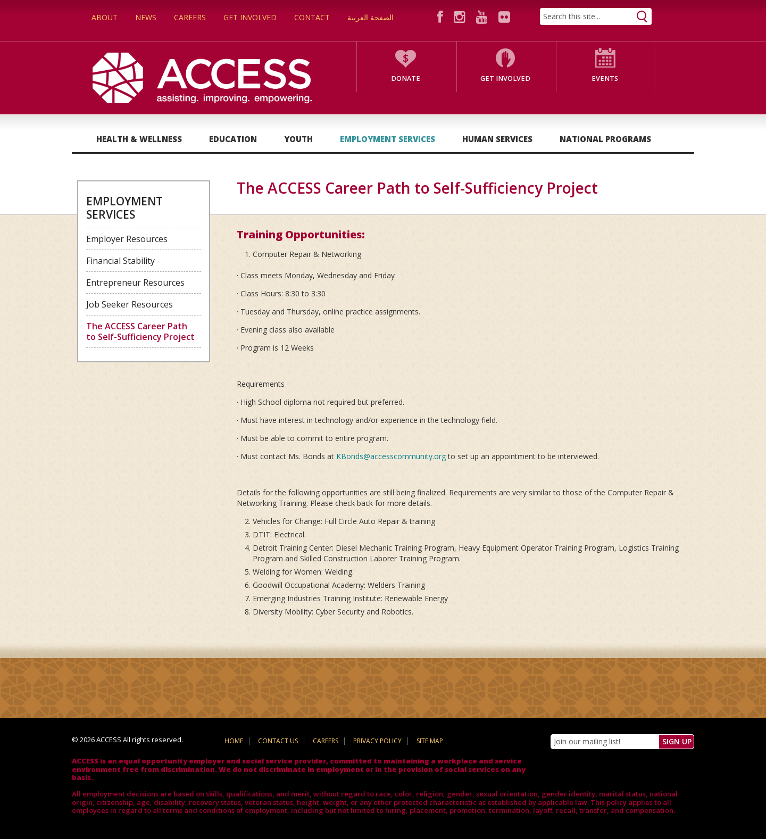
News (145, 17)
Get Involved (250, 17)
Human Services (497, 139)
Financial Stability (120, 261)
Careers (190, 17)
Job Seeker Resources (129, 304)
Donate (405, 78)
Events (605, 78)
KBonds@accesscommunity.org (391, 456)
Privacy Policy (377, 740)
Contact (312, 17)
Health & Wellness (139, 139)
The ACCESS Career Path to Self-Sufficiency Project (140, 331)
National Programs (605, 139)
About (104, 17)
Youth (298, 139)
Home (233, 740)
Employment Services (387, 139)
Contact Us (278, 740)
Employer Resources (127, 239)
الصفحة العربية (370, 17)
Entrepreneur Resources (135, 282)
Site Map (430, 740)
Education (233, 139)
